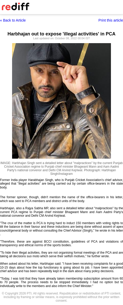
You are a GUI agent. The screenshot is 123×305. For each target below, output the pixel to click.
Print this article (110, 20)
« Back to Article (13, 20)
